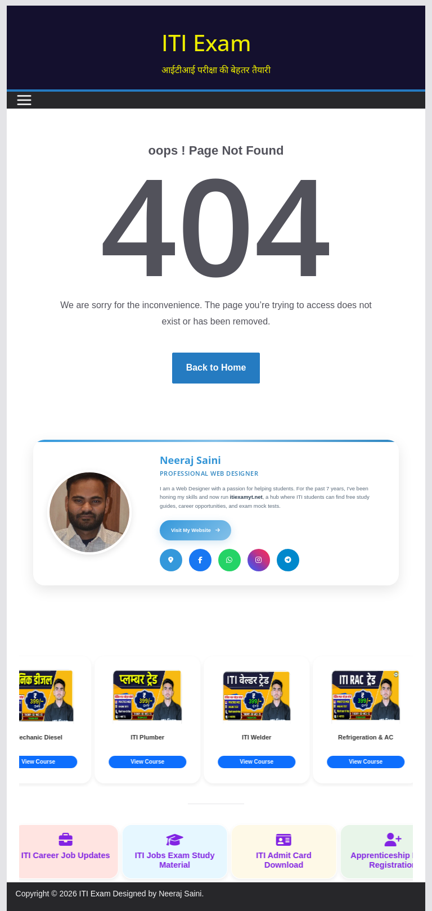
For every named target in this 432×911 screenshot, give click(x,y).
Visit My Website (195, 530)
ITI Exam (206, 42)
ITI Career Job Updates (72, 846)
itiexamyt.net (246, 497)
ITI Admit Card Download (290, 851)
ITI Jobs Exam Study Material (181, 851)
